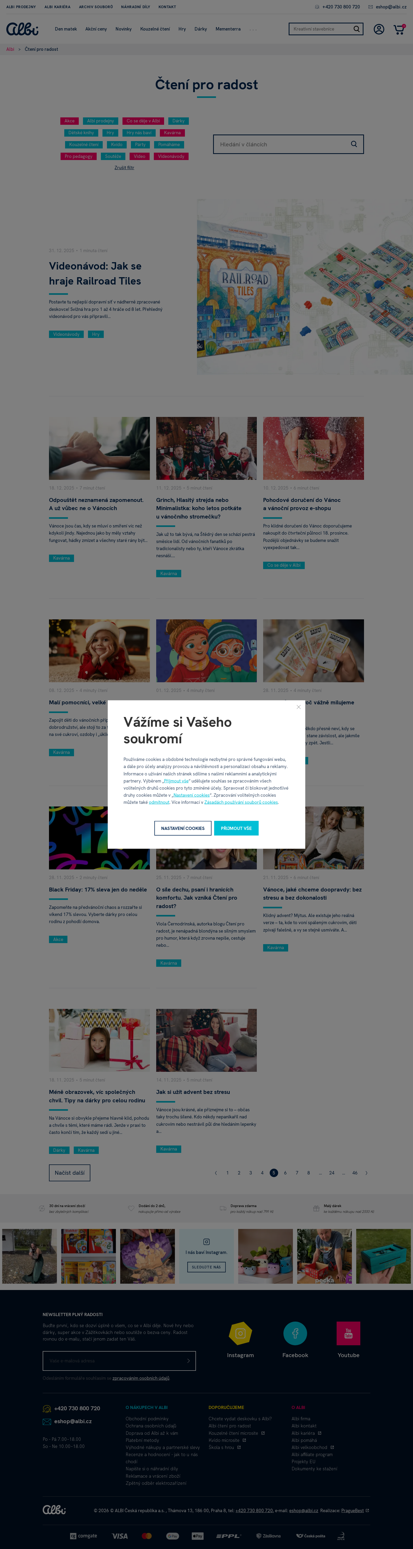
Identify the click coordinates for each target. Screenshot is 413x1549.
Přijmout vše (176, 781)
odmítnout (159, 802)
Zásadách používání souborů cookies (241, 802)
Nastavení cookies (192, 795)
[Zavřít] (298, 706)
